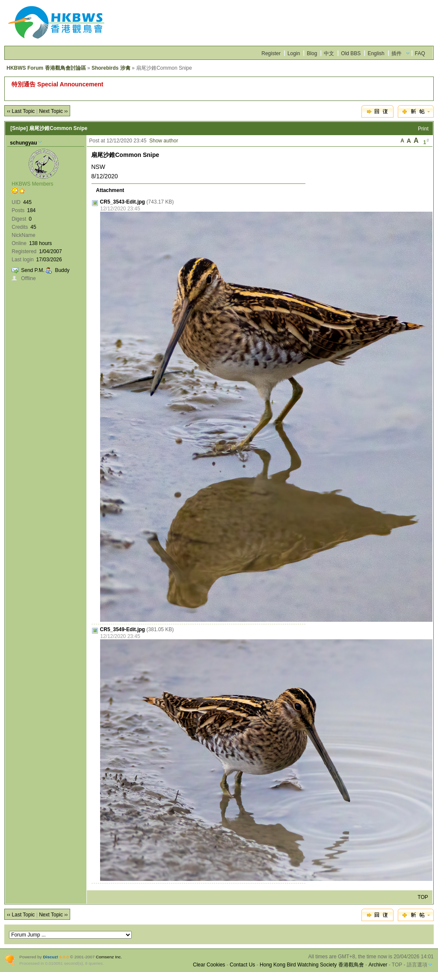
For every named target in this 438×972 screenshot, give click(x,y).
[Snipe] (19, 128)
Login (293, 53)
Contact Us (242, 965)
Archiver (377, 965)
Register (271, 53)
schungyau (23, 143)
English (375, 53)
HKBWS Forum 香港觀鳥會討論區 (46, 68)
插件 (396, 53)
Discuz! (50, 956)
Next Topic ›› (53, 111)
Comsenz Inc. (109, 956)
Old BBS (351, 53)
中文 (329, 53)
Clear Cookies (209, 965)
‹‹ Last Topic (21, 111)
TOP (422, 897)
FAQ (420, 53)
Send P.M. (32, 270)
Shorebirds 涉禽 (111, 68)
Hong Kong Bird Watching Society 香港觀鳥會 (312, 965)
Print (423, 129)
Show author (163, 141)
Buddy (62, 270)
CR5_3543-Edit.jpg (122, 202)
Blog (312, 53)
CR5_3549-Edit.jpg (122, 629)
